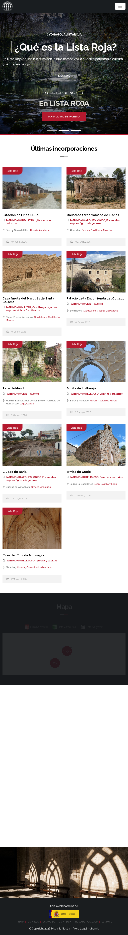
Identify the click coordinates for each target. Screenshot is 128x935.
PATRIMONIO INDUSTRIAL (21, 220)
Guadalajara (40, 317)
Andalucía (44, 230)
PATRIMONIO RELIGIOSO (84, 393)
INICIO (21, 922)
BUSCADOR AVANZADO (86, 922)
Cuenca (86, 230)
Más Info (64, 76)
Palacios (98, 303)
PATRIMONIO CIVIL (81, 303)
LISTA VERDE (49, 922)
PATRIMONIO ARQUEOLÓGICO (87, 220)
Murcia (93, 400)
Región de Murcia (107, 400)
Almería (34, 230)
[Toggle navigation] (120, 6)
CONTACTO (107, 922)
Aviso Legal (80, 928)
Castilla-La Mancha (101, 230)
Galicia (30, 403)
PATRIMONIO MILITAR (18, 307)
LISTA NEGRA (65, 922)
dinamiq (94, 928)
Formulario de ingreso (64, 116)
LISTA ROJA (33, 922)
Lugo (22, 403)
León (97, 484)
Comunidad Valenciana (39, 567)
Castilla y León (109, 484)
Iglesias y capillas (46, 560)
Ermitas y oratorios (111, 393)
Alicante (20, 567)
